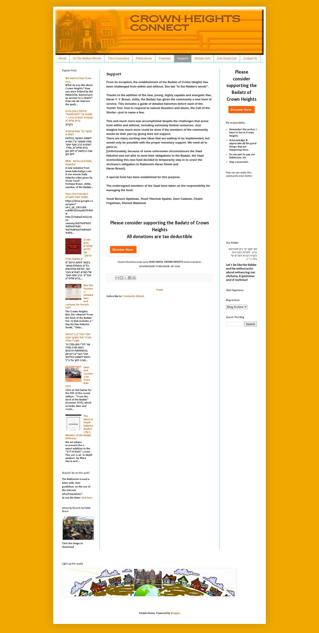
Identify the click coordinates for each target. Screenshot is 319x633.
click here (86, 498)
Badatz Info (202, 58)
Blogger (175, 613)
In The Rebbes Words (87, 58)
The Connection (118, 58)
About (62, 58)
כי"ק (248, 258)
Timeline (165, 58)
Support (182, 58)
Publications (144, 58)
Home (159, 290)
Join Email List (227, 58)
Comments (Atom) (133, 296)
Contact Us (250, 58)
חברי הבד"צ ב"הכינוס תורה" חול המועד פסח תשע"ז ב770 (78, 337)
